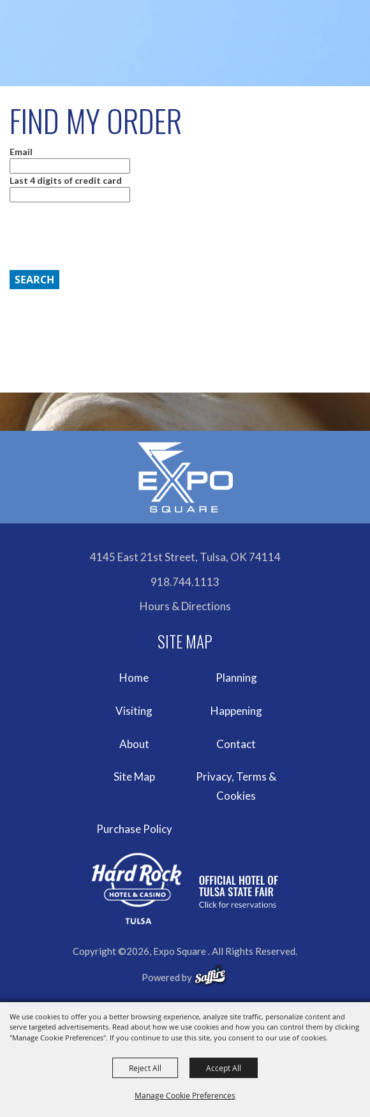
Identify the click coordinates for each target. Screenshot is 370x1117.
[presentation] (103, 236)
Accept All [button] (223, 1068)
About (134, 744)
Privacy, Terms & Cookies (236, 786)
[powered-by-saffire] (210, 975)
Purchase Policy (134, 829)
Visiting (133, 710)
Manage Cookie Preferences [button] (185, 1095)
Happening (236, 710)
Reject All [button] (145, 1068)
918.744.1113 (185, 581)
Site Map (134, 776)
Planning (236, 677)
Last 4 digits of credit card (66, 180)
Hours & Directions (185, 606)
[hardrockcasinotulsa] (185, 889)
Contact (236, 744)
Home (134, 677)
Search (34, 280)
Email (21, 151)
